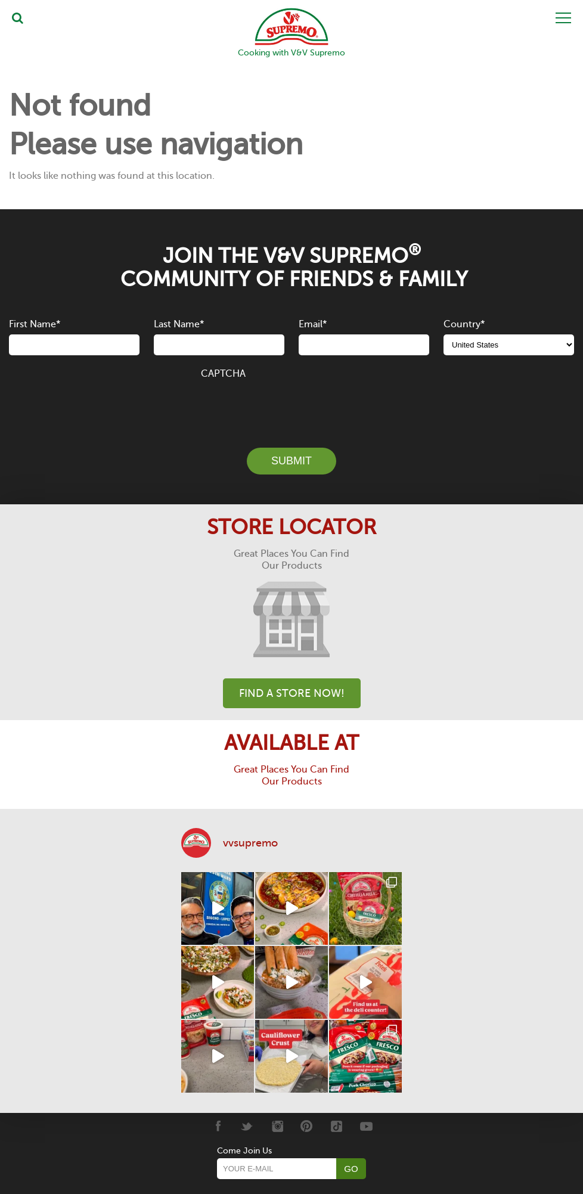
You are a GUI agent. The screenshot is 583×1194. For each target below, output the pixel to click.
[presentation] (291, 406)
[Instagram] (277, 1126)
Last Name (179, 324)
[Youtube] (366, 1126)
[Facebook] (217, 1126)
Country (464, 324)
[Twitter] (247, 1126)
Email (313, 324)
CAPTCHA (223, 373)
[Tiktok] (336, 1126)
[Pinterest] (306, 1126)
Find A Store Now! (292, 693)
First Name (34, 324)
